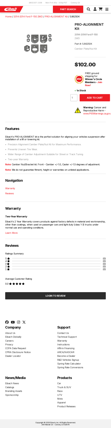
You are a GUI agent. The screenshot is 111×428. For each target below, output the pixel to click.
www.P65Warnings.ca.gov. (97, 113)
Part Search (68, 9)
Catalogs (9, 387)
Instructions (63, 344)
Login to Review (56, 295)
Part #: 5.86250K (83, 43)
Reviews (9, 193)
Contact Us (63, 333)
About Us (10, 333)
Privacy (9, 344)
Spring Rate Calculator (69, 363)
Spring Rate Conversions (70, 367)
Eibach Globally (13, 336)
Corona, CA (75, 3)
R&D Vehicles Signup (68, 360)
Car (59, 383)
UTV (59, 395)
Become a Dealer (66, 356)
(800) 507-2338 (35, 3)
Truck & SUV (64, 387)
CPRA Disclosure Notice (17, 352)
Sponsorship (12, 395)
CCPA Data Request (15, 348)
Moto (60, 398)
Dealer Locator (13, 356)
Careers (9, 340)
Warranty (10, 188)
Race (59, 391)
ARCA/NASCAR (65, 352)
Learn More (11, 232)
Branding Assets (13, 391)
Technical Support (67, 336)
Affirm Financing (65, 348)
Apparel (61, 402)
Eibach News (12, 383)
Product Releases (66, 406)
